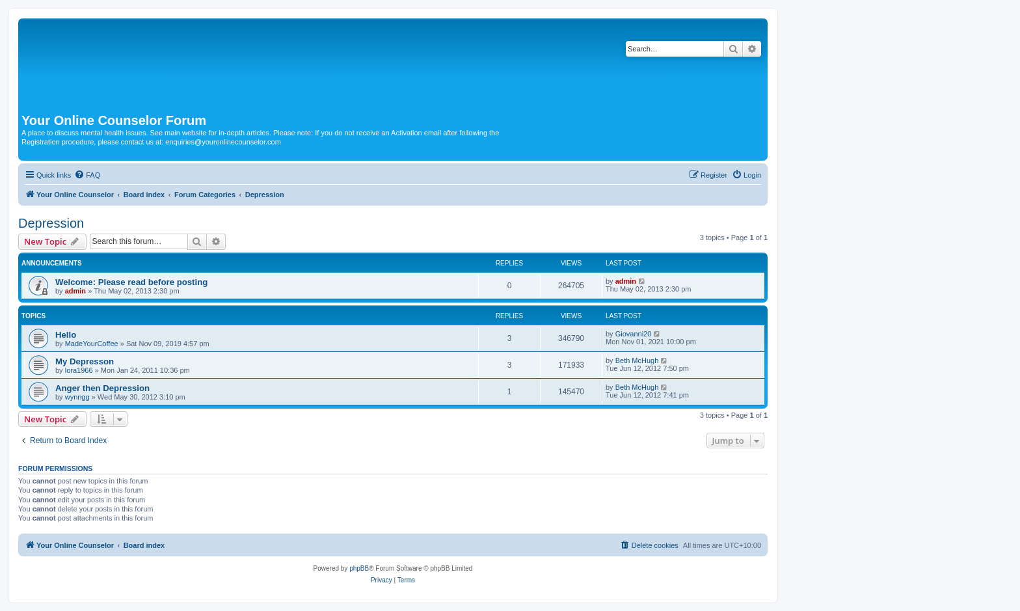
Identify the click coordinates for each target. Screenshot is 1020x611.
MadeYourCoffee (91, 343)
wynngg (77, 397)
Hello (65, 335)
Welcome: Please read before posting (131, 282)
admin (75, 291)
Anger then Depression (102, 388)
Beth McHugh (637, 360)
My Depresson (84, 361)
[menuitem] (87, 175)
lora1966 (79, 370)
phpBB (359, 568)
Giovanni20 (633, 334)
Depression (51, 223)
